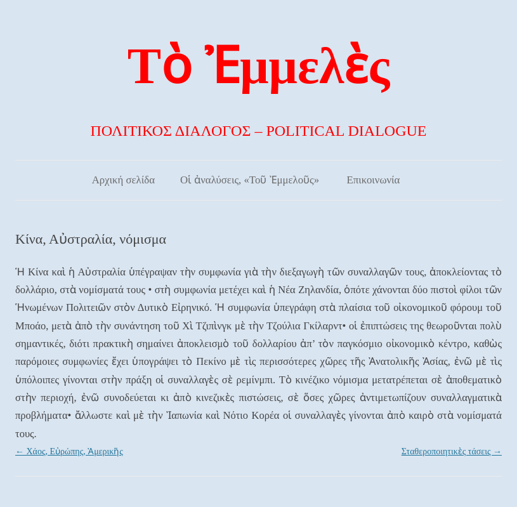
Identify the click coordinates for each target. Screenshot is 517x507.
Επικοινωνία (373, 180)
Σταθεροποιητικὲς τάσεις (452, 451)
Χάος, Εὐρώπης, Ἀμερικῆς (69, 451)
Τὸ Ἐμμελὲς (258, 66)
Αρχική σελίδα (123, 180)
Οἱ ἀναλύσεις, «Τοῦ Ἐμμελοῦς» (249, 180)
